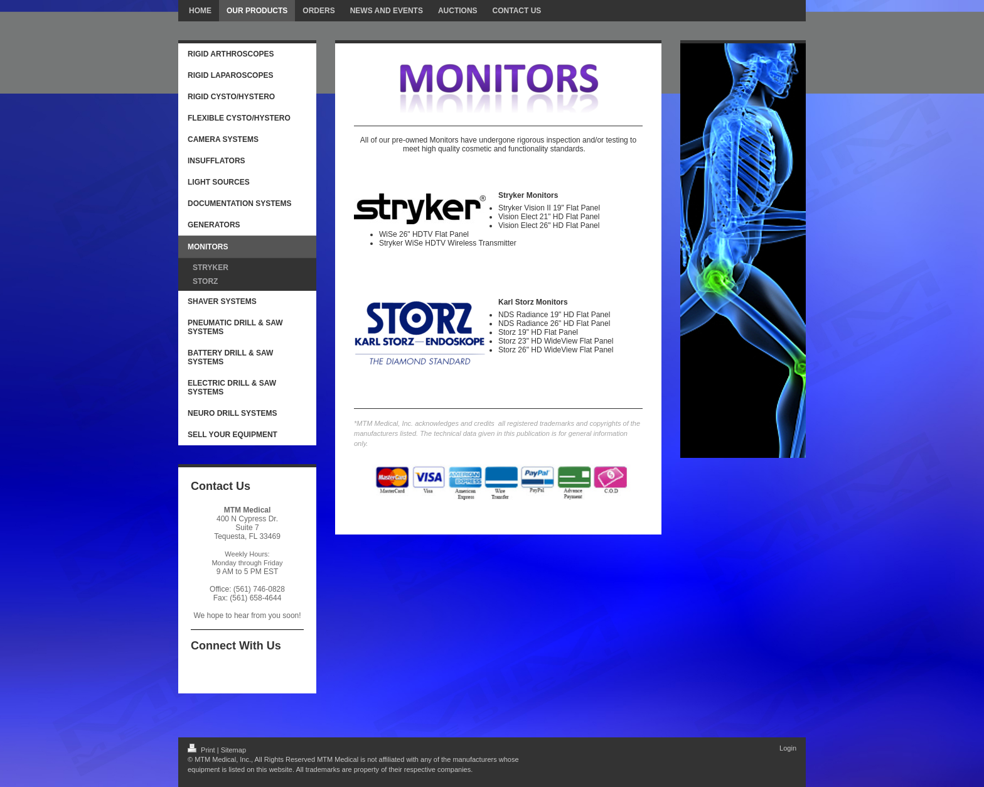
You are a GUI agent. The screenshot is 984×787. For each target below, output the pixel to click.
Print (202, 750)
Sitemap (233, 750)
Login (787, 748)
